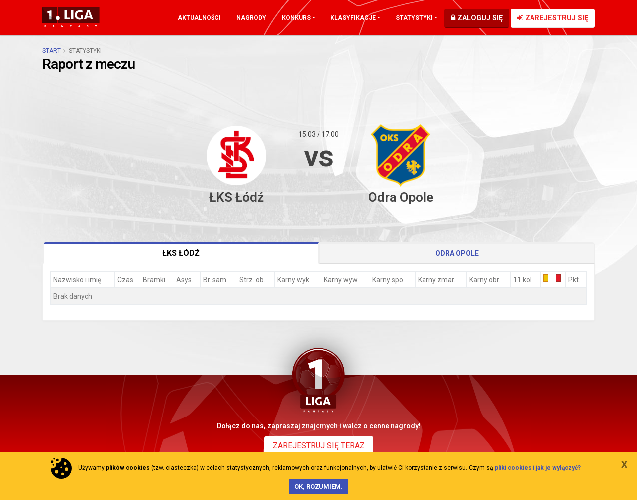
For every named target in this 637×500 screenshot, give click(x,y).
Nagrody (251, 17)
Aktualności (199, 17)
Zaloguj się (477, 18)
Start (51, 50)
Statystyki (414, 17)
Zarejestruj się (552, 18)
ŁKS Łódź (181, 253)
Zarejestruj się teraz (319, 445)
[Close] (624, 464)
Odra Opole (457, 253)
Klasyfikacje (353, 17)
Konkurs (296, 17)
